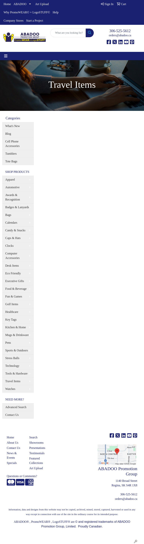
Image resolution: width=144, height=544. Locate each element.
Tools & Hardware (16, 373)
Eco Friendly (13, 273)
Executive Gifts (14, 281)
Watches (10, 388)
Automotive (12, 187)
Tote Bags (11, 161)
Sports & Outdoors (16, 350)
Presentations (37, 447)
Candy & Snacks (15, 230)
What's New (12, 126)
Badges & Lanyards (17, 207)
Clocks (9, 245)
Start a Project (34, 20)
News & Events (12, 455)
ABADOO (20, 4)
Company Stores (13, 20)
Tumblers (11, 153)
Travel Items (12, 381)
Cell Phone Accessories (12, 144)
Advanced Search (15, 407)
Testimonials (37, 453)
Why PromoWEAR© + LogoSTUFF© (27, 12)
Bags (8, 214)
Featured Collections (36, 461)
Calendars (11, 222)
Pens (8, 342)
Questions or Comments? (22, 476)
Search (33, 437)
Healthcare (11, 311)
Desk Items (12, 265)
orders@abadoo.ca (120, 35)
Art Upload (42, 4)
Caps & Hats (13, 238)
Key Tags (10, 319)
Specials (12, 463)
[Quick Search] (68, 33)
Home (7, 4)
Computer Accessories (12, 256)
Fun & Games (13, 296)
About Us (12, 442)
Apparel (10, 179)
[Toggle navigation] (6, 56)
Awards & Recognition (12, 197)
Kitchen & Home (15, 327)
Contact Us (12, 414)
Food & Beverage (16, 288)
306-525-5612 (119, 31)
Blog (8, 133)
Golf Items (11, 304)
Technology (12, 365)
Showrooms (36, 442)
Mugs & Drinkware (17, 335)
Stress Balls (12, 358)
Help (55, 12)
